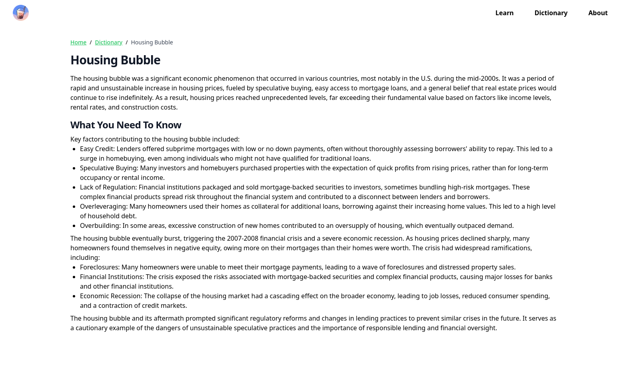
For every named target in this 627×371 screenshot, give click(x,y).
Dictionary (551, 12)
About (598, 12)
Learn (504, 12)
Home (78, 42)
